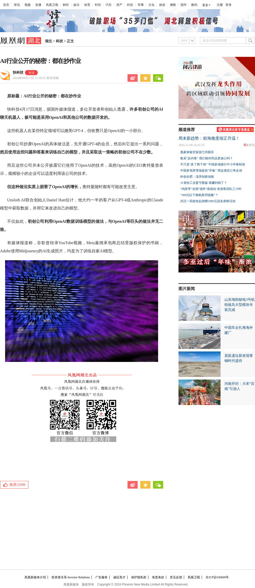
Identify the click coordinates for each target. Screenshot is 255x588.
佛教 (173, 5)
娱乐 (76, 5)
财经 (66, 5)
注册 (220, 5)
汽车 (109, 5)
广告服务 (101, 577)
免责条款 (158, 577)
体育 (87, 5)
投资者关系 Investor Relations (71, 577)
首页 (6, 5)
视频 (27, 5)
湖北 (48, 41)
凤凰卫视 (52, 5)
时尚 (98, 5)
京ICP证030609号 (217, 577)
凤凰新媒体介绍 (35, 577)
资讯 (17, 5)
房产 (119, 5)
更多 (205, 5)
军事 (141, 5)
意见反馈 (176, 577)
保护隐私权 (138, 577)
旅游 (162, 5)
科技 (130, 5)
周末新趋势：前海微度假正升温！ (209, 138)
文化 (151, 5)
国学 (184, 5)
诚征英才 (119, 577)
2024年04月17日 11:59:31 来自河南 (36, 78)
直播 (38, 5)
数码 (194, 5)
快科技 (18, 72)
